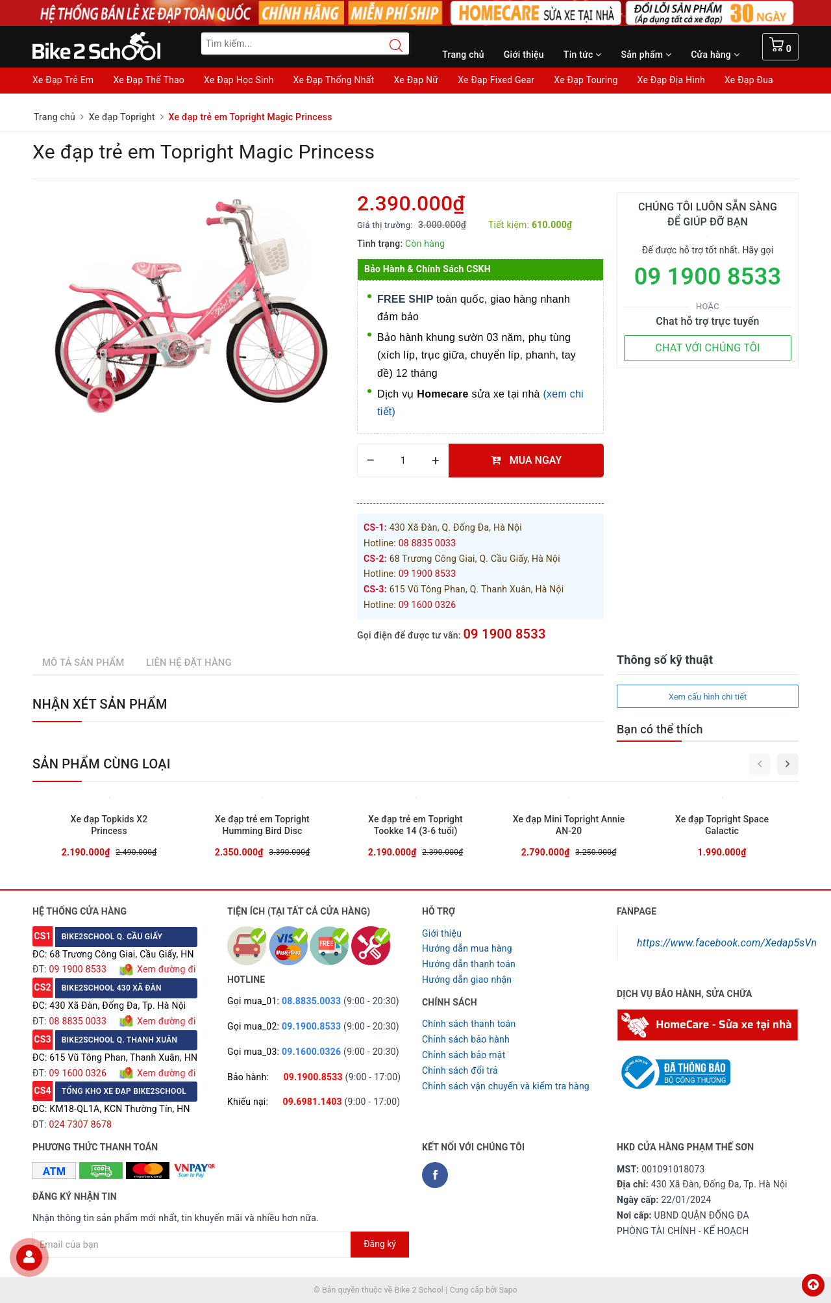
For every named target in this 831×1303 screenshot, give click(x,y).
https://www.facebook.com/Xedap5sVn (727, 943)
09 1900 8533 (504, 634)
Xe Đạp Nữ (415, 80)
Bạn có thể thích (660, 729)
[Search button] (390, 45)
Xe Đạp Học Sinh (239, 80)
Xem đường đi (164, 969)
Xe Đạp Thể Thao (148, 80)
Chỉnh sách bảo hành (466, 1039)
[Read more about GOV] (673, 1067)
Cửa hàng (715, 54)
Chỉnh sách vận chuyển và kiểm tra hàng (505, 1086)
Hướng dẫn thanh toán (468, 964)
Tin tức (583, 54)
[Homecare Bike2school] (708, 1024)
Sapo (508, 1290)
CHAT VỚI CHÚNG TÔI (707, 348)
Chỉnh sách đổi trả (460, 1070)
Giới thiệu (524, 54)
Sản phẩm (646, 54)
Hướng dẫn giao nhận (467, 979)
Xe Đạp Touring (585, 80)
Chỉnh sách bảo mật (463, 1055)
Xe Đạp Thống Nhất (334, 80)
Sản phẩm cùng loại (101, 764)
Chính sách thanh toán (468, 1023)
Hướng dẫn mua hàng (467, 948)
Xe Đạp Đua (749, 80)
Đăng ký (380, 1244)
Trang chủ (463, 54)
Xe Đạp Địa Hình (671, 80)
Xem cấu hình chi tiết (708, 697)
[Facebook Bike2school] (435, 1175)
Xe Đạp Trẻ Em (62, 80)
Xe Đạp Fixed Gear (496, 80)
